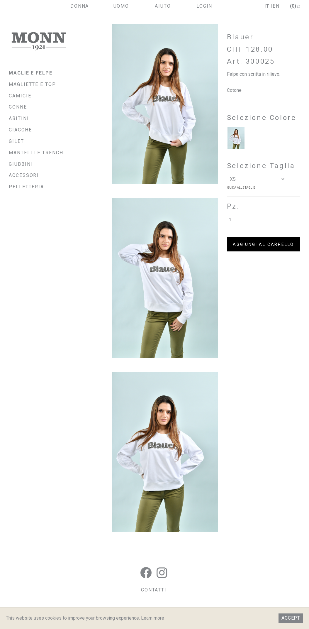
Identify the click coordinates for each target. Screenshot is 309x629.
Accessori (24, 175)
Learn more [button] (152, 618)
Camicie (20, 96)
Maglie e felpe (30, 73)
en (276, 6)
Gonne (18, 107)
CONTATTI (154, 590)
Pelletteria (26, 187)
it (267, 6)
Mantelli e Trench (36, 152)
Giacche (20, 130)
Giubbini (21, 164)
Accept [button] (290, 618)
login (204, 6)
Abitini (19, 118)
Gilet (16, 141)
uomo (121, 6)
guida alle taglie (241, 187)
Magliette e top (32, 84)
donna (79, 6)
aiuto (163, 6)
